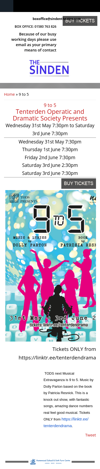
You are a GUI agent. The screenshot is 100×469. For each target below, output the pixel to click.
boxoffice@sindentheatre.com (45, 19)
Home (9, 94)
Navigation (6, 6)
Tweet (90, 435)
